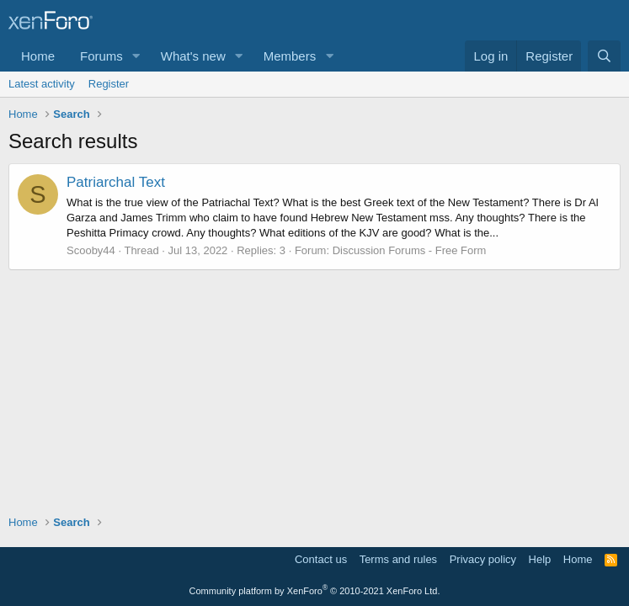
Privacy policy (483, 559)
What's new (193, 56)
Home (38, 56)
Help (540, 559)
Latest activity (41, 83)
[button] (136, 56)
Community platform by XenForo (314, 591)
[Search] (604, 56)
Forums (101, 56)
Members (290, 56)
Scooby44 (91, 250)
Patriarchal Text (116, 182)
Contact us (321, 559)
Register (108, 83)
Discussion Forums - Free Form (410, 250)
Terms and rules (398, 559)
